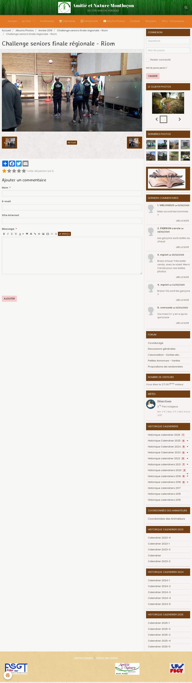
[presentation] (30, 286)
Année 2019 (45, 31)
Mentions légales (83, 659)
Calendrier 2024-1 (159, 581)
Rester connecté (158, 61)
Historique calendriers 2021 (166, 465)
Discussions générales (162, 350)
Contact (136, 21)
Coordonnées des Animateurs (166, 520)
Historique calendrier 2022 (166, 459)
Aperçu (64, 234)
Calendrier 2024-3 (159, 593)
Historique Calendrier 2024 (166, 448)
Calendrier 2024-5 (159, 605)
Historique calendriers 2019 (166, 477)
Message (8, 230)
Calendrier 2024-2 (159, 587)
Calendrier (67, 21)
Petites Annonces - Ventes (164, 362)
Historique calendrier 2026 (166, 436)
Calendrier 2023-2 (159, 562)
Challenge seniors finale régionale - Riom (82, 31)
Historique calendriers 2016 (164, 495)
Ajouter (9, 299)
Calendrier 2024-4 (159, 599)
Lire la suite (182, 221)
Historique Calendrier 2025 (166, 442)
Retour (72, 143)
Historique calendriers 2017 (164, 489)
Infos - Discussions (174, 21)
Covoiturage (155, 344)
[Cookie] (8, 675)
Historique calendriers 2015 (164, 501)
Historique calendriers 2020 (167, 471)
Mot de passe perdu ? (156, 69)
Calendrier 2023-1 (159, 545)
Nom (5, 189)
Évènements (89, 21)
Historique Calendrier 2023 (166, 453)
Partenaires (46, 21)
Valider (153, 77)
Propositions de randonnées (165, 368)
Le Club (26, 21)
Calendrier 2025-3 (159, 630)
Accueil (11, 21)
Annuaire (151, 21)
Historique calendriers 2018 (166, 483)
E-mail (6, 202)
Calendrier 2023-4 (159, 539)
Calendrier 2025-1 (159, 624)
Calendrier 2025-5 (159, 647)
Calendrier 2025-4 (159, 642)
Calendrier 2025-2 (159, 636)
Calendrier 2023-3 (159, 550)
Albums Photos (114, 21)
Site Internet (10, 216)
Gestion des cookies (107, 659)
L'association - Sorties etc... (164, 356)
